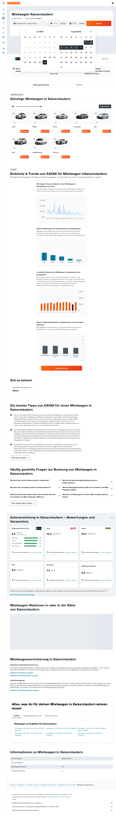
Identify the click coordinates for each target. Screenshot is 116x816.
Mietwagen (21, 785)
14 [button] (30, 52)
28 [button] (30, 62)
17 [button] (44, 52)
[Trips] (3, 43)
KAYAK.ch (12, 785)
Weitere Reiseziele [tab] (51, 716)
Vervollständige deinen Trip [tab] (32, 716)
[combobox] (17, 18)
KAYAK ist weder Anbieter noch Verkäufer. (62, 803)
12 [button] (54, 47)
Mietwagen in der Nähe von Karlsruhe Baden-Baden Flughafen (92, 729)
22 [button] (35, 57)
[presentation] (112, 518)
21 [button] (30, 57)
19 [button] (54, 52)
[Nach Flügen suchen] (3, 9)
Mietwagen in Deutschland (48, 785)
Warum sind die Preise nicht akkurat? (62, 810)
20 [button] (25, 57)
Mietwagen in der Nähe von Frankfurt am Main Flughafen (29, 729)
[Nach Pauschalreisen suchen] (3, 22)
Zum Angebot (24, 131)
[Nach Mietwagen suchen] (3, 18)
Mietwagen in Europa (32, 785)
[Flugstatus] (3, 32)
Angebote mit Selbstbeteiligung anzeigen (24, 690)
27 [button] (25, 62)
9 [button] (39, 47)
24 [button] (45, 57)
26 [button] (55, 57)
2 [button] (39, 43)
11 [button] (49, 47)
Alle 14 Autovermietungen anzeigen (22, 595)
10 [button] (45, 47)
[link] (61, 368)
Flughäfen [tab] (16, 716)
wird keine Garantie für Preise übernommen (58, 797)
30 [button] (40, 62)
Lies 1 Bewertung (21, 534)
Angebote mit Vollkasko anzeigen (21, 673)
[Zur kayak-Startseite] (13, 3)
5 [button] (54, 43)
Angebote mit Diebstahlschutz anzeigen (24, 676)
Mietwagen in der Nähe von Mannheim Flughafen (90, 734)
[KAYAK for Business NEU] (3, 37)
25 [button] (50, 57)
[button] (3, 3)
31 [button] (45, 62)
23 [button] (40, 57)
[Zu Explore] (3, 28)
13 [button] (25, 52)
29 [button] (35, 62)
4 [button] (49, 43)
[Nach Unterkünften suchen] (3, 14)
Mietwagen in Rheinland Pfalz (66, 785)
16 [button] (40, 52)
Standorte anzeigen (36, 552)
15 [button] (35, 52)
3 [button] (44, 43)
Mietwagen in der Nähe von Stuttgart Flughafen (61, 728)
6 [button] (25, 47)
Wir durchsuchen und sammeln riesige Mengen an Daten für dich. (62, 806)
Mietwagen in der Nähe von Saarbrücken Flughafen (59, 734)
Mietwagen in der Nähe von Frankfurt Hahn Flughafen (28, 734)
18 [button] (50, 52)
